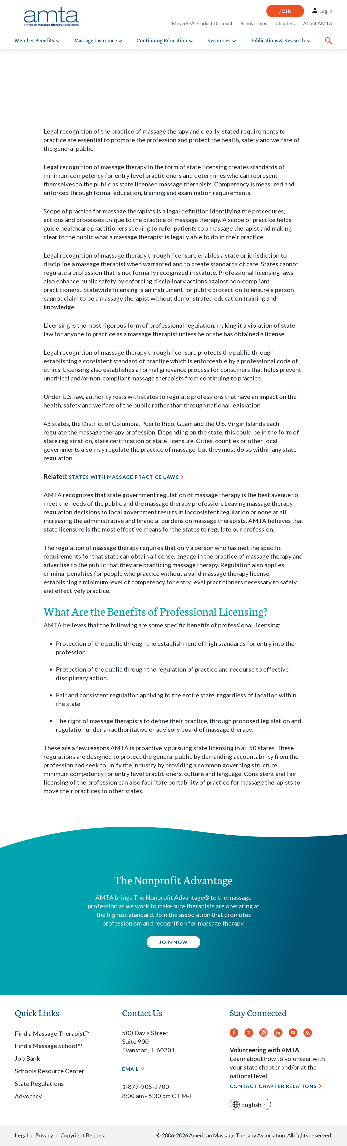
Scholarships (254, 23)
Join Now (173, 942)
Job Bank (27, 1058)
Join (285, 11)
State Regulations (39, 1083)
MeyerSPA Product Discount (202, 23)
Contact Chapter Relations (273, 1086)
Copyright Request (83, 1135)
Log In (325, 11)
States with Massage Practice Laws (124, 477)
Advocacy (28, 1096)
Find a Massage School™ (48, 1045)
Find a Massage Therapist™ (52, 1033)
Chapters (285, 23)
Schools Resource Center (49, 1070)
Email (130, 1069)
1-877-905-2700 (145, 1086)
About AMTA (317, 23)
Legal (21, 1135)
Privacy (44, 1135)
